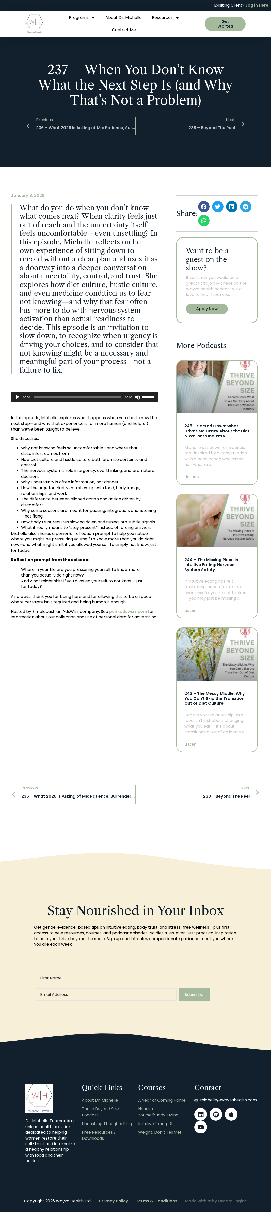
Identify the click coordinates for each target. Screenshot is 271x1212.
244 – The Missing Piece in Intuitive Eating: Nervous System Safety (211, 564)
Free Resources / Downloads (99, 1132)
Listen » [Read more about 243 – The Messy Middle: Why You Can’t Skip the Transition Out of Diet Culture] (191, 743)
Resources (165, 17)
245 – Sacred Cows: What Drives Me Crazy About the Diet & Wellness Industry (216, 431)
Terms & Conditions (156, 1200)
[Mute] (137, 397)
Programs (82, 17)
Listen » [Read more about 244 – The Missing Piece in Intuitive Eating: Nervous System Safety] (191, 610)
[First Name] (123, 977)
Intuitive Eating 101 (155, 1121)
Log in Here (257, 5)
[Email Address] (106, 993)
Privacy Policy (113, 1200)
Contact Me (124, 30)
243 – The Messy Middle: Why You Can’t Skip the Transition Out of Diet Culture (214, 698)
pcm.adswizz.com (128, 611)
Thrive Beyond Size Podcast (100, 1110)
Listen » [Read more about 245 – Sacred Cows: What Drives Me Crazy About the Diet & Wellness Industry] (191, 476)
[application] (85, 397)
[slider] (77, 397)
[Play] (17, 397)
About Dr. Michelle (123, 17)
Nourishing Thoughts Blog (107, 1121)
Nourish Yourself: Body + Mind (158, 1110)
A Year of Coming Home (162, 1099)
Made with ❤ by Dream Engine (216, 1200)
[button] (204, 206)
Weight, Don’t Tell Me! (159, 1130)
